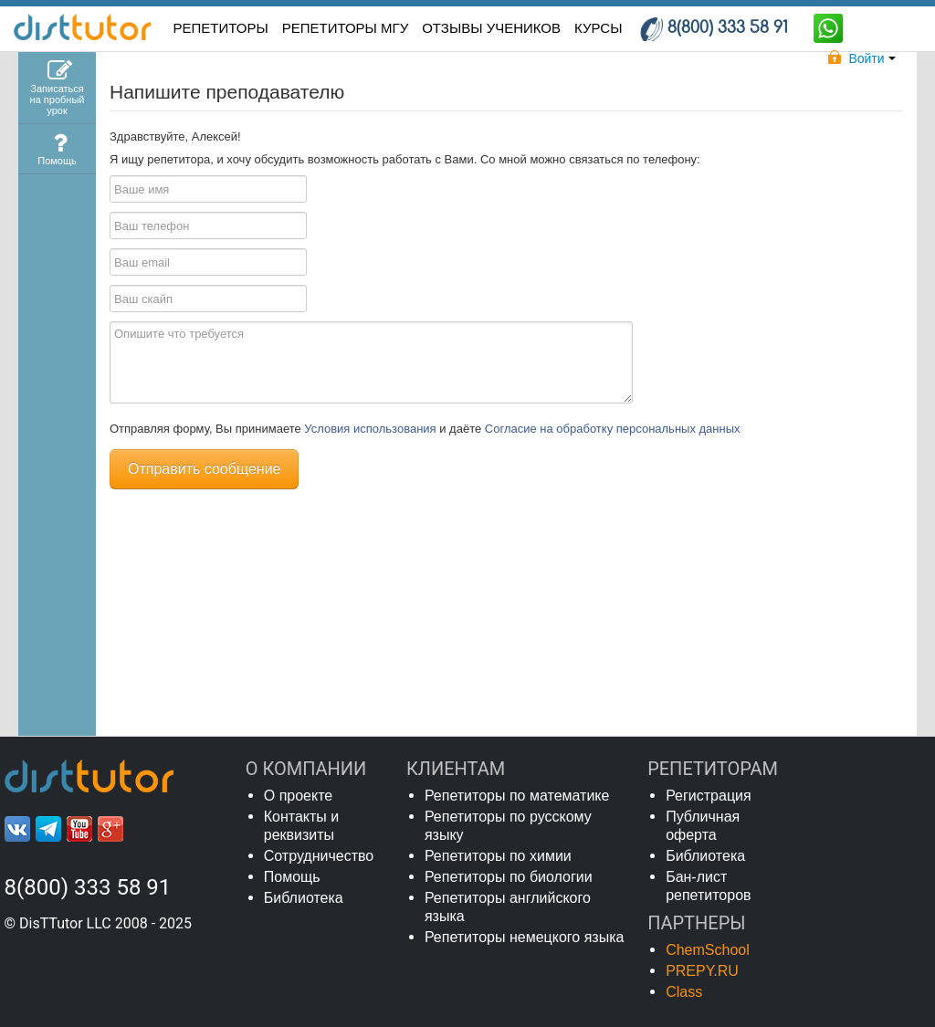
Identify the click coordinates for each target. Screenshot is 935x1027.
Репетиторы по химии (498, 856)
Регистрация (708, 795)
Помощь (292, 877)
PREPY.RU (702, 971)
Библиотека (303, 898)
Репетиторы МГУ (345, 28)
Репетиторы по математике (517, 795)
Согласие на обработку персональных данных (613, 428)
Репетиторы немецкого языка (525, 937)
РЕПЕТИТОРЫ (220, 28)
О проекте (298, 795)
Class (684, 992)
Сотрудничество (319, 856)
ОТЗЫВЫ (491, 28)
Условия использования (371, 428)
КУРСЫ (598, 28)
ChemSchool (708, 950)
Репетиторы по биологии (509, 877)
